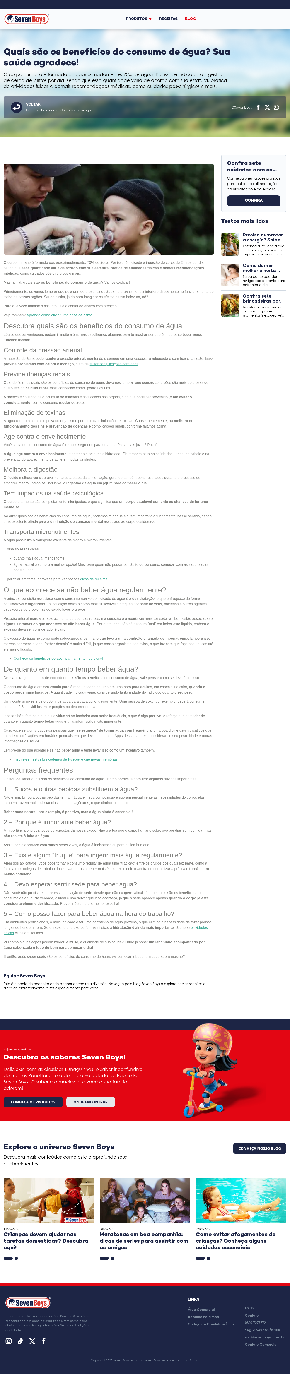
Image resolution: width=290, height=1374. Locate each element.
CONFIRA (254, 201)
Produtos (139, 19)
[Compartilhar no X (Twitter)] (267, 107)
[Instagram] (8, 1341)
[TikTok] (20, 1341)
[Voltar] (16, 107)
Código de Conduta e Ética (211, 1324)
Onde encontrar (91, 1102)
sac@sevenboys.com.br (265, 1337)
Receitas (168, 19)
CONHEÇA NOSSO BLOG (260, 1148)
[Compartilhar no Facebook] (258, 107)
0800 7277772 (255, 1323)
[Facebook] (44, 1341)
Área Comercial (201, 1309)
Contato (252, 1315)
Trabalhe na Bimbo (203, 1317)
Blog (190, 19)
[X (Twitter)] (32, 1341)
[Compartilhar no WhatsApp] (276, 107)
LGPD (249, 1308)
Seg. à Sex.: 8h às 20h (262, 1330)
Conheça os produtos (33, 1102)
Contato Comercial (261, 1344)
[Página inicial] (26, 18)
